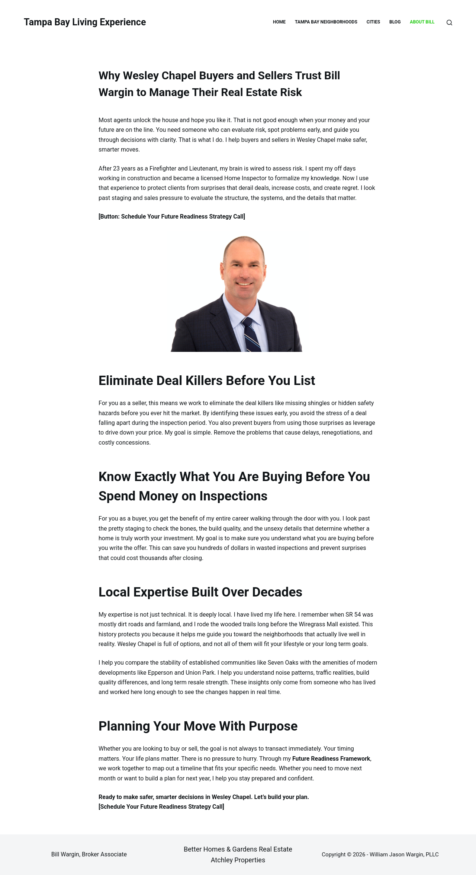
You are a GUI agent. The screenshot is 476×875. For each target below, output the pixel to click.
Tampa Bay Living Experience (85, 22)
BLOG (395, 22)
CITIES (373, 22)
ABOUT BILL (422, 22)
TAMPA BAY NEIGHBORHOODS (326, 22)
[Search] (449, 22)
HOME (279, 22)
